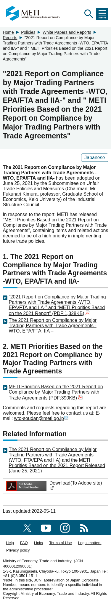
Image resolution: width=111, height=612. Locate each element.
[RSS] (84, 527)
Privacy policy (18, 550)
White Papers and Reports (67, 32)
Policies (28, 32)
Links (38, 543)
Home (8, 32)
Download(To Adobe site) (75, 485)
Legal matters (90, 543)
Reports (10, 37)
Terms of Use (60, 543)
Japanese (94, 157)
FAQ (24, 543)
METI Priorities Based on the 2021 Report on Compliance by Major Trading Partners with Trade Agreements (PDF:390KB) (56, 392)
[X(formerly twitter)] (27, 527)
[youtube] (46, 527)
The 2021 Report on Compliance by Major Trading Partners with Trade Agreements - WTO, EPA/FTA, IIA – (52, 325)
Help (10, 543)
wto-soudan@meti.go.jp (41, 418)
